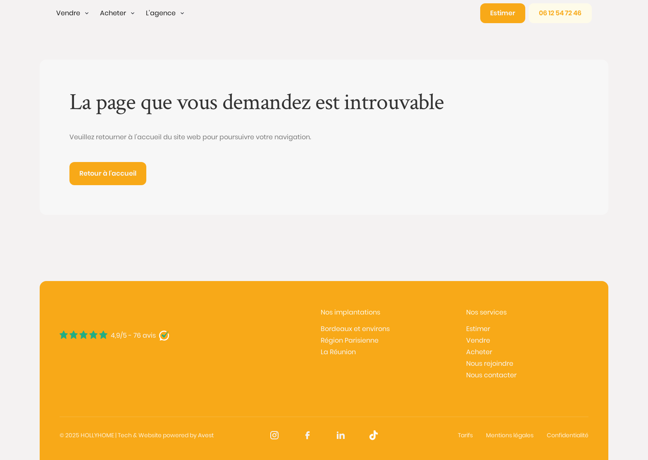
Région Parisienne (350, 340)
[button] (73, 13)
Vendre (478, 340)
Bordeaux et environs (355, 329)
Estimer (478, 329)
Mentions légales (510, 435)
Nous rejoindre (489, 363)
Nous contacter (491, 375)
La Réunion (338, 352)
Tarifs (465, 435)
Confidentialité (567, 435)
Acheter (479, 352)
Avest (206, 435)
